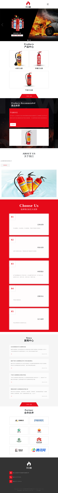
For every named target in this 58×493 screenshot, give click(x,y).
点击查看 (13, 124)
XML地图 (39, 490)
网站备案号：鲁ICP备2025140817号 (25, 490)
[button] (2, 25)
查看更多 (5, 165)
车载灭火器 (39, 68)
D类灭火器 (19, 68)
